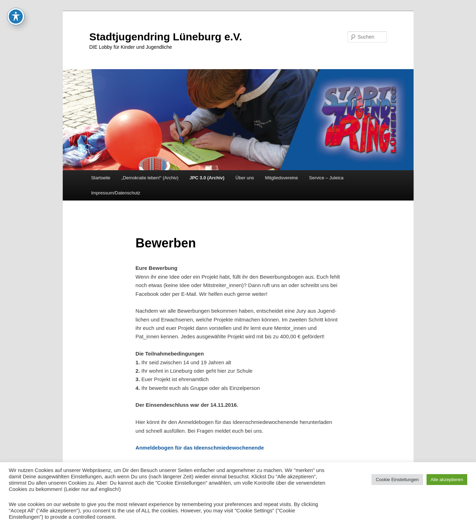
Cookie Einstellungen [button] (397, 479)
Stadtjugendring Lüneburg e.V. (165, 36)
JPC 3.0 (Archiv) (206, 177)
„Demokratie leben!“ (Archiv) (150, 177)
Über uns (244, 177)
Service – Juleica (326, 177)
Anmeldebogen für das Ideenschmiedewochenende (199, 448)
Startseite (100, 177)
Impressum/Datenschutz (115, 192)
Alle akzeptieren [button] (447, 479)
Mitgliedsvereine (281, 177)
